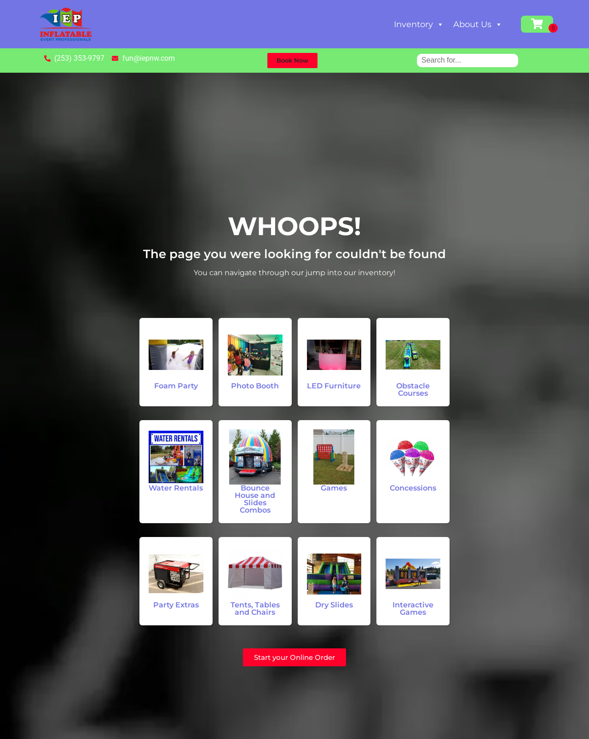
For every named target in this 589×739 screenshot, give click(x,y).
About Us (477, 24)
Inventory (419, 24)
